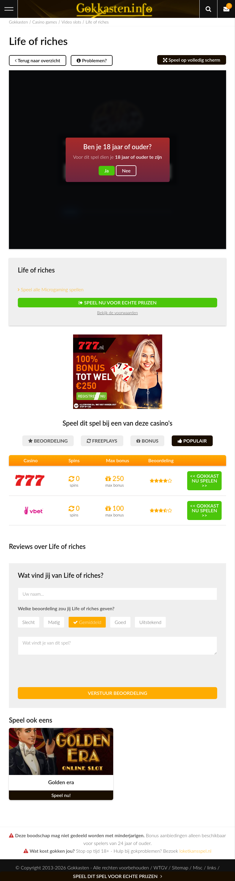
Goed (120, 622)
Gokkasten (18, 21)
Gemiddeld (90, 622)
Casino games (44, 21)
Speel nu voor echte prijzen (117, 302)
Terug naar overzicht (37, 60)
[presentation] (63, 671)
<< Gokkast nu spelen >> (204, 480)
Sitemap (180, 867)
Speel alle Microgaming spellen (50, 289)
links (211, 867)
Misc (197, 867)
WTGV (160, 867)
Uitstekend (150, 622)
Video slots (71, 21)
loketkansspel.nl (195, 851)
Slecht (28, 622)
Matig (54, 622)
